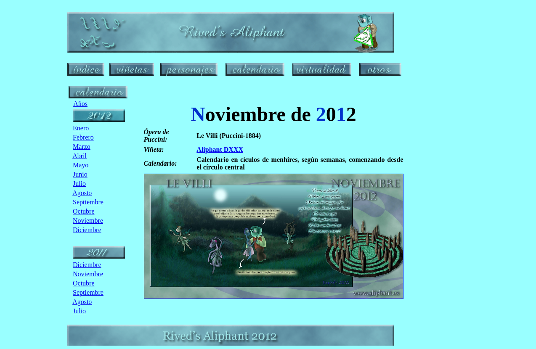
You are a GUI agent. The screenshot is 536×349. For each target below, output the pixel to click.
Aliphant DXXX (219, 149)
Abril (79, 155)
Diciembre (87, 229)
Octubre (84, 211)
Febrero (83, 137)
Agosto (82, 192)
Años (80, 103)
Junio (80, 174)
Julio (79, 183)
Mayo (80, 165)
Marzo (81, 146)
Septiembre (88, 202)
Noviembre (88, 220)
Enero (81, 128)
